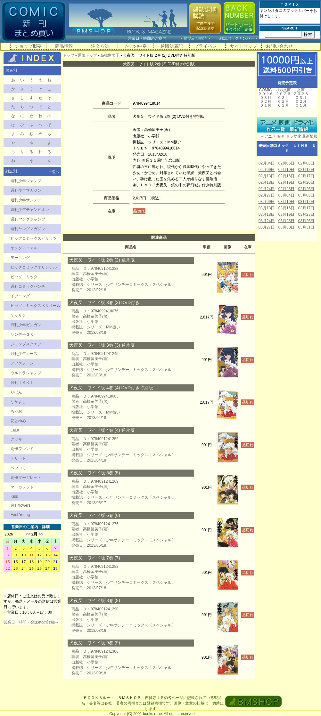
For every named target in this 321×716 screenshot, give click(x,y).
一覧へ (54, 172)
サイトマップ (243, 46)
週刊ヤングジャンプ (28, 219)
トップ (68, 55)
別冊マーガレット (26, 477)
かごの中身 (136, 46)
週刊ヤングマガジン (28, 229)
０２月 (265, 101)
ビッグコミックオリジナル (34, 267)
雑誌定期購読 (195, 38)
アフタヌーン (22, 363)
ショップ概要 (28, 46)
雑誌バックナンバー (236, 38)
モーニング (20, 257)
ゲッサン (18, 315)
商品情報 (64, 46)
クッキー (18, 439)
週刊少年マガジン (26, 190)
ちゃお (16, 411)
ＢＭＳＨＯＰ (129, 698)
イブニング (20, 296)
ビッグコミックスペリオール (36, 305)
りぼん (16, 392)
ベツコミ (18, 468)
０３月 (265, 97)
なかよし (18, 401)
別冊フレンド (22, 448)
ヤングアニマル (24, 248)
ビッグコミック (24, 277)
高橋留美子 (109, 55)
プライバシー (207, 46)
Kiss (14, 496)
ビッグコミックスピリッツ (34, 238)
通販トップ (87, 55)
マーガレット (22, 487)
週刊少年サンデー (26, 200)
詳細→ (48, 527)
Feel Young (20, 514)
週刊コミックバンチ (28, 286)
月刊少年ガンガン (26, 325)
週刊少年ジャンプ (26, 181)
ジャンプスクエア (26, 344)
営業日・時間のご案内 (153, 38)
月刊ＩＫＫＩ (22, 382)
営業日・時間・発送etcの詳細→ (31, 622)
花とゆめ (18, 421)
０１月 (265, 105)
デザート (18, 458)
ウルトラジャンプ (26, 373)
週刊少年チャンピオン (30, 209)
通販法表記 (171, 46)
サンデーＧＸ (22, 334)
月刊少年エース (24, 353)
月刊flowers (20, 505)
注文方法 (100, 46)
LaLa (15, 430)
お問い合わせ (279, 46)
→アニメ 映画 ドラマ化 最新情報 (287, 136)
